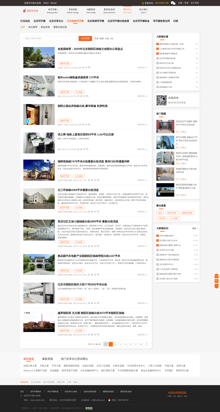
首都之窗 (61, 382)
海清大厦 (181, 366)
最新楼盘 (28, 358)
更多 (195, 228)
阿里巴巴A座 (182, 370)
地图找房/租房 (108, 392)
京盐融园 (54, 370)
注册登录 (183, 3)
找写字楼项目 (35, 392)
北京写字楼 (39, 21)
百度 (96, 38)
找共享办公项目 (71, 392)
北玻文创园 (88, 366)
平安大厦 (56, 366)
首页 (22, 392)
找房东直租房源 (90, 392)
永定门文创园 (103, 366)
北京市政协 (36, 382)
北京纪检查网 (49, 382)
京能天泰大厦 (30, 366)
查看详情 (142, 67)
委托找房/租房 (126, 392)
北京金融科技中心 (89, 370)
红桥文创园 (118, 366)
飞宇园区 (168, 370)
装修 (75, 382)
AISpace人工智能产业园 (35, 370)
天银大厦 (44, 366)
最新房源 (47, 358)
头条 (107, 38)
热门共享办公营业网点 (74, 358)
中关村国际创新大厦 (128, 370)
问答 (175, 21)
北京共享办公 (56, 21)
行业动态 (25, 21)
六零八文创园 (155, 366)
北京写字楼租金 (141, 21)
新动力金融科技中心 (151, 370)
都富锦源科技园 (71, 366)
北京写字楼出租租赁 (118, 21)
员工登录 (195, 3)
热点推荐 (32, 27)
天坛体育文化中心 (136, 366)
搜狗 (102, 38)
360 (111, 38)
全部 (22, 27)
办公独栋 (78, 92)
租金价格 (45, 27)
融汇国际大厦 (108, 370)
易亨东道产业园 (69, 370)
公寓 (69, 382)
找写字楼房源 (53, 392)
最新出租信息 (60, 27)
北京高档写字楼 (95, 21)
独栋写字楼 (64, 64)
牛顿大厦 (169, 366)
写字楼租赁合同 (161, 21)
